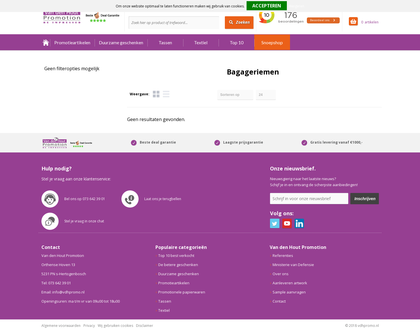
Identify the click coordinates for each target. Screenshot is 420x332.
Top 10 (236, 42)
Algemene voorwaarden (61, 325)
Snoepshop (272, 42)
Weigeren (296, 6)
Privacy (89, 325)
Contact (279, 301)
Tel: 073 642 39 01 (56, 282)
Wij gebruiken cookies (115, 325)
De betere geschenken (178, 264)
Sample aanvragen (289, 292)
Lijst (166, 94)
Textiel (200, 42)
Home (45, 42)
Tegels (156, 94)
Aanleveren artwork (290, 282)
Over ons (281, 273)
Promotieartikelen (72, 42)
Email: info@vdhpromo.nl (63, 292)
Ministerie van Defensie (293, 264)
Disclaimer (144, 325)
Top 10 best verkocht (176, 255)
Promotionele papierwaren (181, 292)
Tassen (165, 42)
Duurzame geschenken (121, 42)
